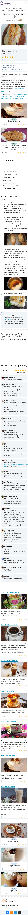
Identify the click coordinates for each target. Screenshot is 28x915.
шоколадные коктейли (16, 98)
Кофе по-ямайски (8, 691)
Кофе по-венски (8, 755)
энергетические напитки (9, 96)
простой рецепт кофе (20, 94)
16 (3, 59)
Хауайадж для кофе (9, 624)
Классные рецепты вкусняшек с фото (5, 3)
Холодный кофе (8, 786)
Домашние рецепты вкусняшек (8, 901)
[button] (26, 3)
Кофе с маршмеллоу (10, 592)
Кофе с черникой (8, 721)
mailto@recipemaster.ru (9, 907)
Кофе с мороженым (9, 660)
